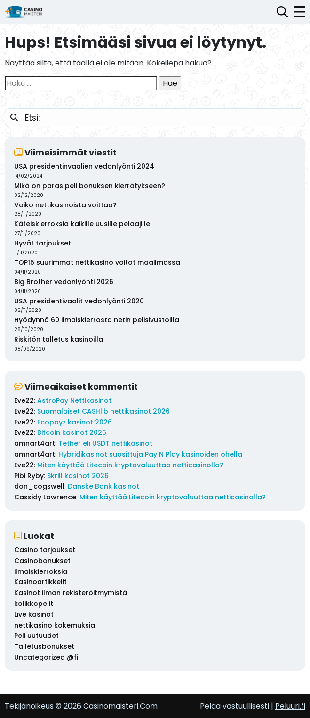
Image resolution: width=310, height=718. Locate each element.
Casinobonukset (42, 560)
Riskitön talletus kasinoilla (58, 339)
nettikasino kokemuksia (54, 625)
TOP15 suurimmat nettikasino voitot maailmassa (97, 262)
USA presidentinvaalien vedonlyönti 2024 (84, 166)
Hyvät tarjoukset (42, 243)
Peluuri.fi (290, 706)
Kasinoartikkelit (40, 582)
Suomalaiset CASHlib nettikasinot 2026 (103, 411)
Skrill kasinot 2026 (78, 476)
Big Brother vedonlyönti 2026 (63, 281)
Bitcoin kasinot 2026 (71, 432)
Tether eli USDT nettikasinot (105, 443)
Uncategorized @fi (46, 657)
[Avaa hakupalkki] (282, 12)
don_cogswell (39, 486)
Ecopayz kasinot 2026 (74, 422)
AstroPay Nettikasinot (74, 400)
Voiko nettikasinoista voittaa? (65, 205)
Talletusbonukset (44, 646)
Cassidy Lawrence (45, 497)
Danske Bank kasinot (103, 486)
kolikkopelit (33, 603)
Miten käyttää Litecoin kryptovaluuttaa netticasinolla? (130, 465)
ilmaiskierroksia (40, 571)
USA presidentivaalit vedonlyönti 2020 (79, 301)
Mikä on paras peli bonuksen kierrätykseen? (89, 185)
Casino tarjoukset (44, 550)
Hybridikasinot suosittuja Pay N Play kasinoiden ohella (150, 454)
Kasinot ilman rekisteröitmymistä (70, 592)
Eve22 (24, 400)
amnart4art (34, 443)
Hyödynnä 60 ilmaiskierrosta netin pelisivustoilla (96, 320)
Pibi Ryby (29, 476)
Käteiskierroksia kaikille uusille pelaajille (82, 223)
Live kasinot (34, 614)
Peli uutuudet (36, 635)
